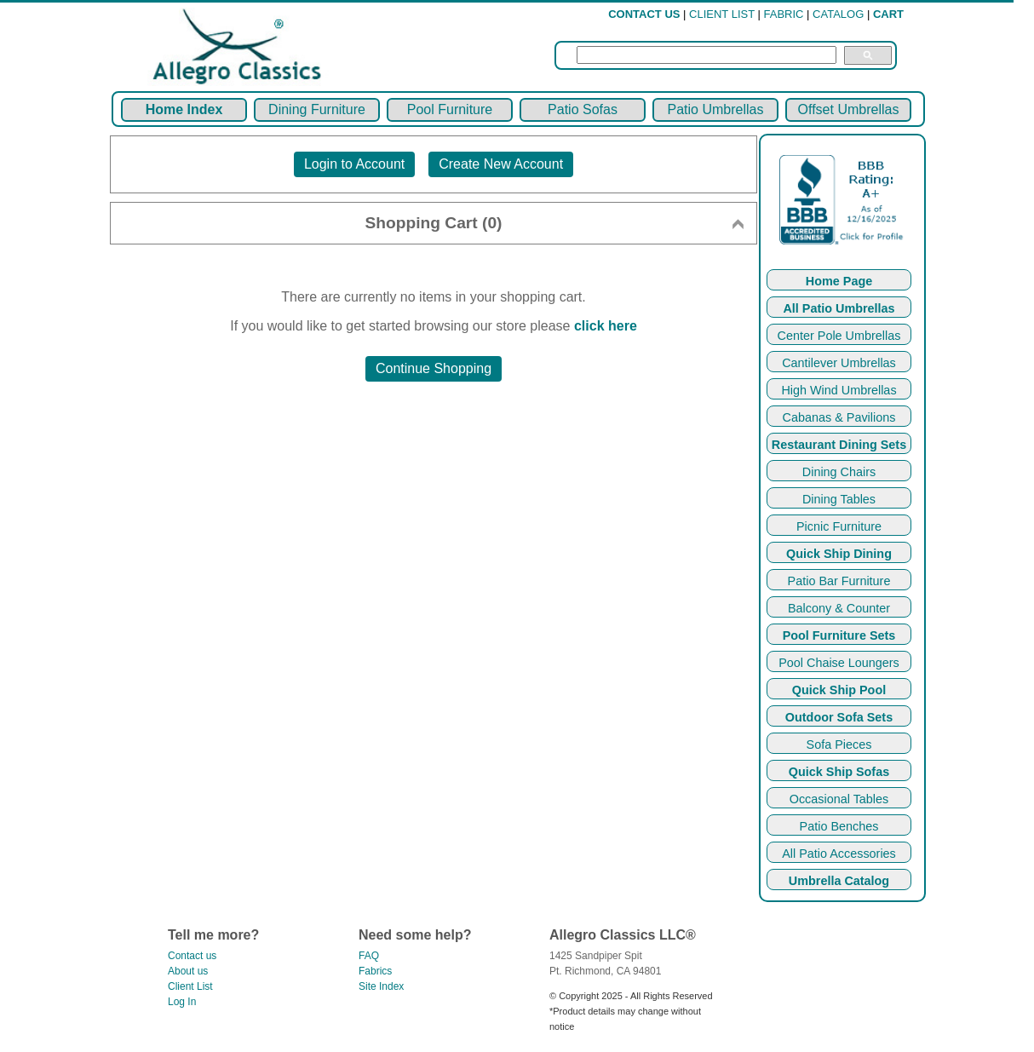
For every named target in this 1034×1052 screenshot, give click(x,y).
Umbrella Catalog (839, 881)
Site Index (381, 986)
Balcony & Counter (839, 608)
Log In (182, 1002)
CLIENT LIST (722, 14)
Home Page (839, 281)
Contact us (192, 956)
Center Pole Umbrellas (839, 335)
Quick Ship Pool (839, 690)
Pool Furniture (450, 109)
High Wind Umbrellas (838, 390)
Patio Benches (839, 826)
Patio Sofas (583, 109)
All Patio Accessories (839, 853)
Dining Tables (839, 499)
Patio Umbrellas (716, 109)
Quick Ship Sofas (839, 772)
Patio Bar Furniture (839, 581)
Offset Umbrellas (848, 109)
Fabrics (375, 971)
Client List (190, 986)
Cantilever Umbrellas (839, 363)
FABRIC (784, 14)
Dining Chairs (839, 472)
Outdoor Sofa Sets (839, 717)
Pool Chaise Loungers (838, 663)
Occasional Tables (839, 799)
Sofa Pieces (839, 744)
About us (188, 971)
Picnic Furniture (839, 526)
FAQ (369, 956)
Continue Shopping (433, 368)
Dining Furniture (316, 109)
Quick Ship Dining (839, 553)
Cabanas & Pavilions (839, 417)
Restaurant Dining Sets (839, 444)
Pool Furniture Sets (839, 635)
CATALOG (838, 14)
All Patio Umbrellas (838, 308)
